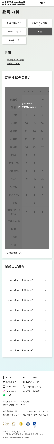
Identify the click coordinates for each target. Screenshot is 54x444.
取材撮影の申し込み (11, 415)
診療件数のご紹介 (15, 59)
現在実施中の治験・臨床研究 (34, 415)
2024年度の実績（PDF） (21, 280)
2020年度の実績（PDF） (21, 320)
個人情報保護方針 (10, 411)
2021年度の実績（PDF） (21, 310)
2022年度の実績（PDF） (21, 300)
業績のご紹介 (13, 63)
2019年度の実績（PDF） (21, 330)
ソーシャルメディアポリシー (34, 411)
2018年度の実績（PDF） (21, 340)
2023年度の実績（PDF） (21, 290)
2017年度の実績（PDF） (21, 350)
